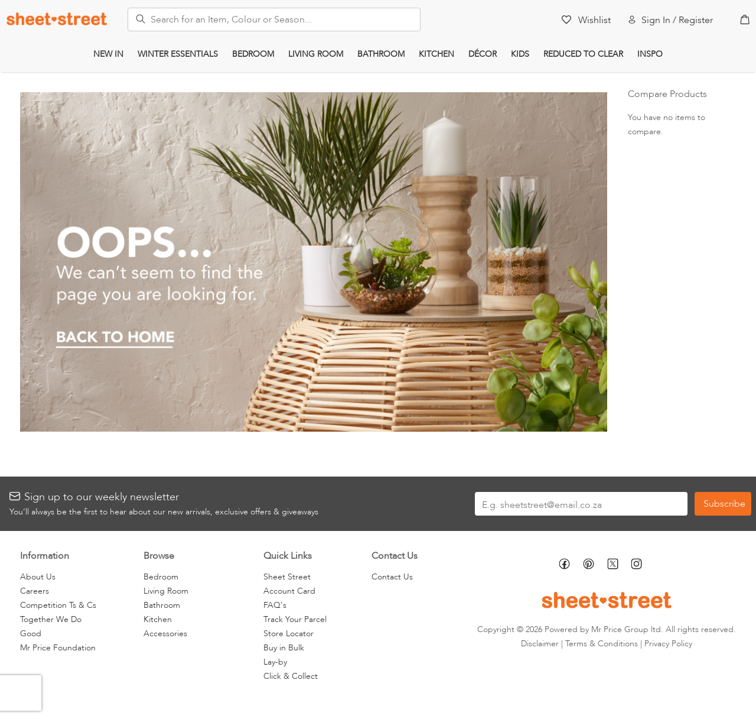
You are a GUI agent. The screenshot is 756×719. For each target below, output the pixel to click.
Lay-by (275, 662)
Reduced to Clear (583, 54)
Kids (520, 54)
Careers (34, 591)
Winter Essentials (178, 54)
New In (108, 54)
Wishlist (594, 20)
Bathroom (381, 54)
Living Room (315, 54)
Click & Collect (290, 676)
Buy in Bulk (283, 647)
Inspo (650, 54)
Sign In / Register (677, 20)
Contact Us (392, 576)
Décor (482, 54)
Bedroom (253, 54)
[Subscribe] (723, 504)
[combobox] (274, 19)
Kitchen (436, 54)
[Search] (137, 17)
